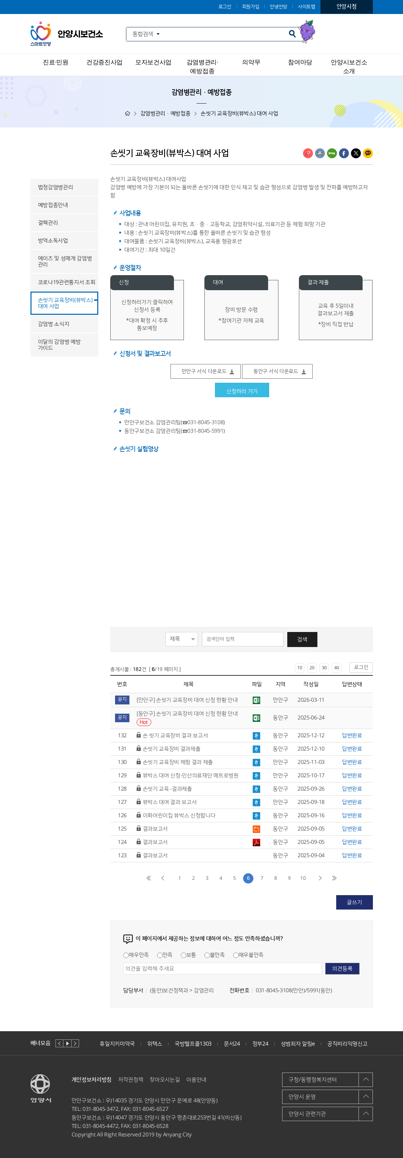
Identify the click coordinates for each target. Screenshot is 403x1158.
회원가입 (251, 7)
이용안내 (196, 1080)
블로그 (332, 153)
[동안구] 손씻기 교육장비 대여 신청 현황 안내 (187, 714)
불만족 (214, 955)
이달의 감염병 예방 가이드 (59, 345)
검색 (302, 639)
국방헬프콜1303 (193, 1044)
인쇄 (320, 153)
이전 (59, 1043)
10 (299, 667)
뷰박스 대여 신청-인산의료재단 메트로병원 (191, 775)
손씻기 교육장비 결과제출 (172, 749)
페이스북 (344, 153)
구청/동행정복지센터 (313, 1080)
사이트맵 (306, 7)
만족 (165, 955)
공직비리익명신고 (347, 1044)
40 (336, 667)
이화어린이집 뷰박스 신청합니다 (179, 815)
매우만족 (136, 955)
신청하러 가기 (242, 391)
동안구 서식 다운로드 (275, 371)
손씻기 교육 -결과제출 (167, 789)
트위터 (356, 153)
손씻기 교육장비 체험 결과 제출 (178, 762)
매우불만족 (248, 955)
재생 (67, 1043)
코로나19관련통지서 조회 (67, 282)
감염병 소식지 (54, 324)
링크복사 (308, 153)
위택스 (154, 1044)
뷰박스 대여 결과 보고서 (170, 802)
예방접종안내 (53, 205)
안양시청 (347, 6)
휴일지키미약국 (117, 1044)
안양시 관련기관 (307, 1114)
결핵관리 (48, 223)
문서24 (232, 1044)
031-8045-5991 (205, 431)
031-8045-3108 (205, 422)
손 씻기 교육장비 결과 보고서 (175, 735)
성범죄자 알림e (298, 1044)
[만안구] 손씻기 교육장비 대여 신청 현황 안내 (187, 700)
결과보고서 (155, 829)
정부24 (260, 1044)
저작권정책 (130, 1080)
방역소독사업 (53, 241)
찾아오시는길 (165, 1080)
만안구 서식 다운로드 (204, 371)
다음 (75, 1043)
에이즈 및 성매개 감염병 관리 (65, 261)
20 (312, 667)
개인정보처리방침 (92, 1080)
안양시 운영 (302, 1097)
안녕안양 (278, 7)
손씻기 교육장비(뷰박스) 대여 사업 (65, 303)
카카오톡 (368, 153)
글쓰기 (354, 902)
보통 (188, 955)
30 (324, 667)
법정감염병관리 (55, 187)
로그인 (224, 7)
